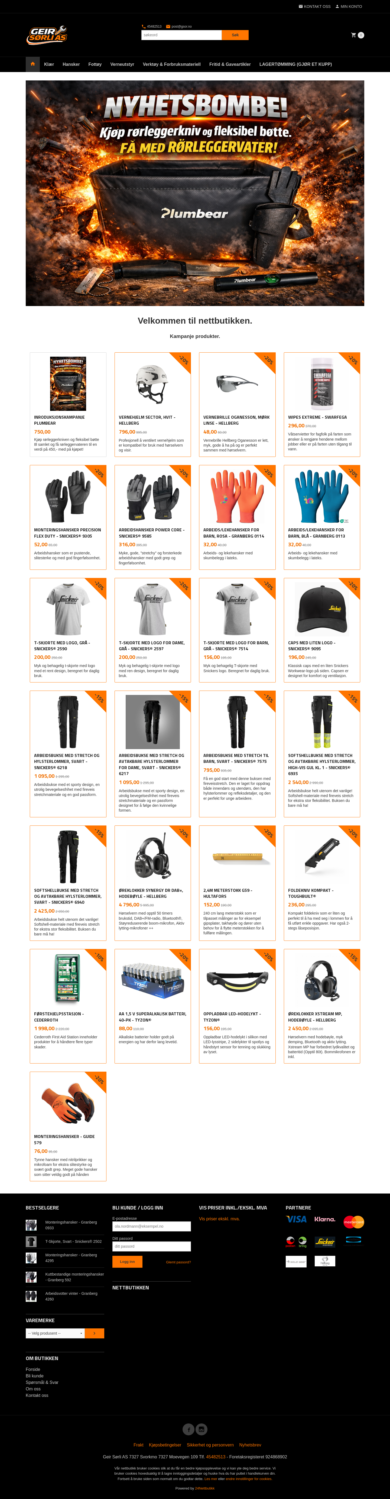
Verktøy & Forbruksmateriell (172, 64)
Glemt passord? (178, 1262)
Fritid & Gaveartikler (230, 64)
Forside (33, 1369)
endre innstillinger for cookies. (249, 1479)
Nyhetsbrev (250, 1445)
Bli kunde (35, 1376)
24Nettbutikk (204, 1488)
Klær (49, 64)
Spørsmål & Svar (42, 1382)
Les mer (211, 1479)
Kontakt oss (37, 1395)
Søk (235, 35)
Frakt (138, 1445)
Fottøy (95, 64)
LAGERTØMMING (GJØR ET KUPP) (295, 64)
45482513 (151, 26)
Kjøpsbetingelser (165, 1445)
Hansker (71, 64)
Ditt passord (122, 1238)
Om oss (33, 1389)
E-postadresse (124, 1218)
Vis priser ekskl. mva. (219, 1219)
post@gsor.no (179, 26)
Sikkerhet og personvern (210, 1445)
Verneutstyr (122, 64)
